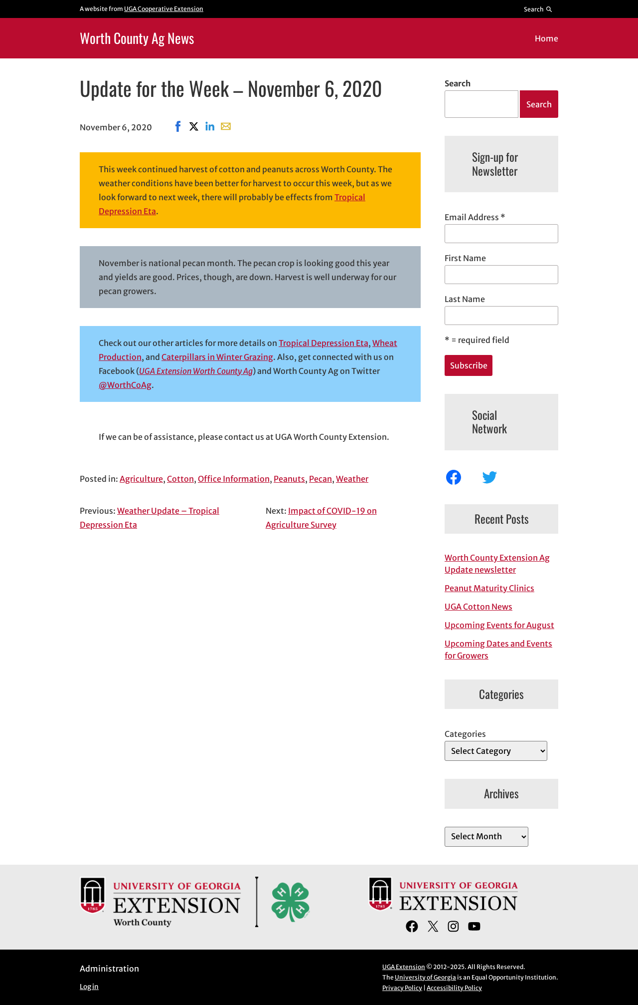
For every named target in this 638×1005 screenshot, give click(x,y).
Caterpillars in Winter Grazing (217, 357)
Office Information (234, 479)
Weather (352, 479)
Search (458, 83)
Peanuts (289, 479)
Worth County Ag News (137, 37)
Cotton (180, 479)
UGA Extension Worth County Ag (196, 371)
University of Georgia (425, 977)
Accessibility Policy (454, 988)
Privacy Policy (402, 988)
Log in (89, 987)
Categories (465, 734)
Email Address (475, 217)
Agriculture (141, 479)
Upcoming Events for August (499, 625)
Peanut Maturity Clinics (489, 588)
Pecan (320, 479)
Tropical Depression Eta (323, 343)
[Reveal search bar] (538, 9)
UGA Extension (403, 967)
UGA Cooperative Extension (163, 8)
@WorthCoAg (125, 385)
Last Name (465, 299)
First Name (465, 258)
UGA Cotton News (478, 607)
